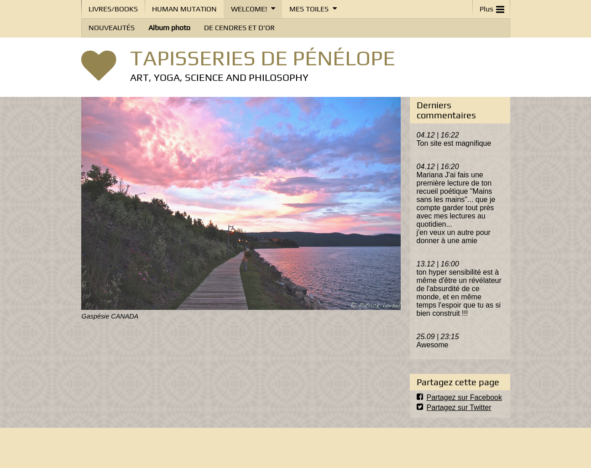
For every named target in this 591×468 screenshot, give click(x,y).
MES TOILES (309, 9)
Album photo (169, 27)
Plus (492, 7)
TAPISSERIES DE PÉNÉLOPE (262, 57)
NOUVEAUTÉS (112, 27)
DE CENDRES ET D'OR (239, 27)
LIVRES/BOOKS (113, 9)
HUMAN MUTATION (184, 9)
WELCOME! (249, 9)
